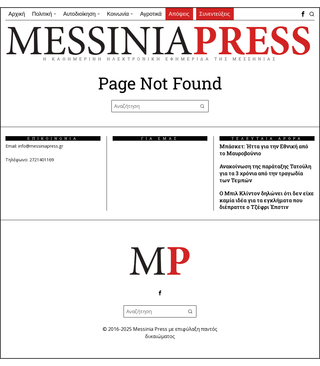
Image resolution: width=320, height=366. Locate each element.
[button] (202, 106)
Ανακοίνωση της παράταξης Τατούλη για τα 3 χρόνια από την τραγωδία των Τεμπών (265, 173)
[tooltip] (303, 14)
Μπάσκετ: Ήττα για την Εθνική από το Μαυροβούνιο (264, 150)
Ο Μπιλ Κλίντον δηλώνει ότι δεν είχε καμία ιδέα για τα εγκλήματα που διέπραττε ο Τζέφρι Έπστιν (267, 200)
